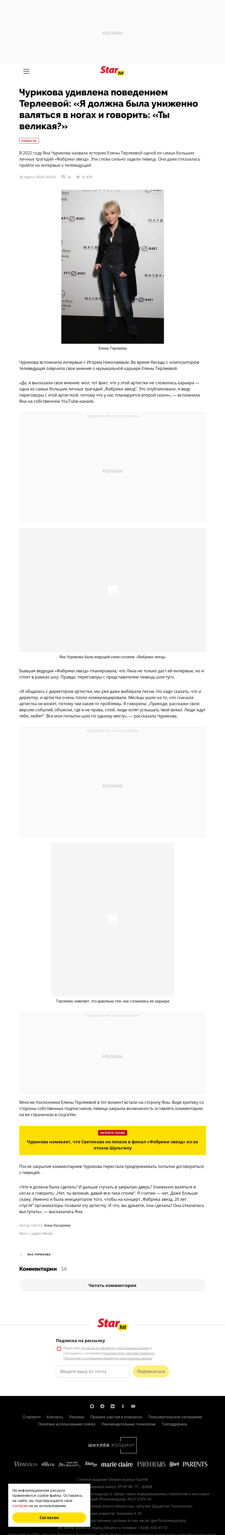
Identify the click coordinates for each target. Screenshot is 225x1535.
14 (66, 177)
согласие (20, 1505)
